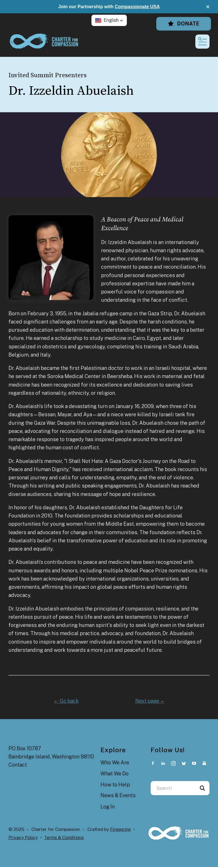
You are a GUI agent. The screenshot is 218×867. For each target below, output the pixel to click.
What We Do (115, 774)
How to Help (115, 785)
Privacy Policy (23, 837)
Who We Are (115, 762)
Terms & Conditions (64, 837)
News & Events (118, 795)
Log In (108, 807)
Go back (66, 701)
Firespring (120, 829)
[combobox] (173, 788)
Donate (184, 24)
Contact (17, 765)
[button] (208, 7)
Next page (149, 701)
